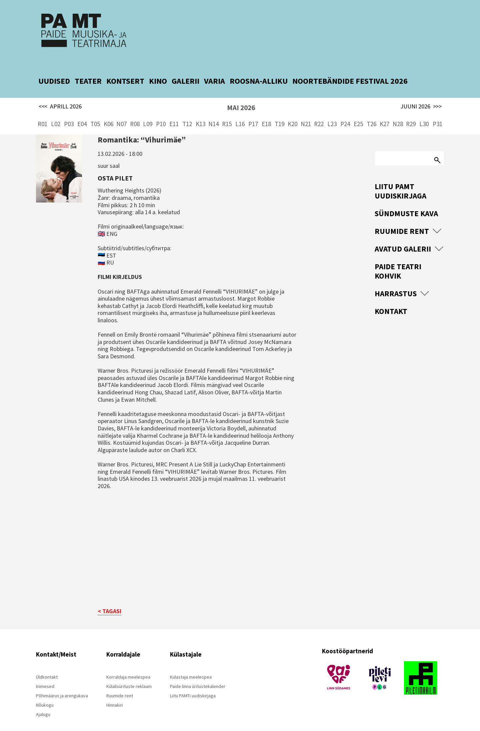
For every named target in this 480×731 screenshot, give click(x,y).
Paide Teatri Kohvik (398, 260)
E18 (266, 113)
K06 (108, 113)
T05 (95, 113)
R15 (227, 113)
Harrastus (396, 283)
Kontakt (391, 301)
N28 (398, 113)
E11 (174, 113)
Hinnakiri (114, 695)
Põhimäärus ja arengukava (62, 685)
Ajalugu (43, 704)
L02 (55, 113)
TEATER (88, 70)
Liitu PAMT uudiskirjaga (400, 180)
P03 (69, 113)
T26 (371, 113)
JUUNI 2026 (421, 96)
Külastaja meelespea (191, 667)
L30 (424, 113)
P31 (437, 113)
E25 (358, 113)
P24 (345, 113)
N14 (213, 113)
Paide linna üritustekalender (197, 676)
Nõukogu (45, 695)
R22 (319, 113)
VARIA (214, 70)
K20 (292, 113)
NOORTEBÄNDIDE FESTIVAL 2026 (350, 70)
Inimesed (45, 676)
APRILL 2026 (60, 96)
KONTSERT (125, 70)
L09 (147, 113)
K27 (384, 113)
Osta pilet (115, 167)
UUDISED (54, 70)
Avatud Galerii (403, 238)
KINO (158, 70)
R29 (411, 113)
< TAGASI (109, 601)
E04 (82, 113)
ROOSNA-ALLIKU (259, 70)
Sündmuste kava (406, 203)
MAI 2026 (241, 97)
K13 (200, 113)
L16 (240, 113)
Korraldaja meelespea (128, 667)
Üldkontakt (47, 667)
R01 (42, 113)
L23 (332, 113)
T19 (279, 113)
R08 (135, 113)
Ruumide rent (402, 221)
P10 (161, 113)
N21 (306, 113)
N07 (121, 113)
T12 (187, 113)
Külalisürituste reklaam (129, 676)
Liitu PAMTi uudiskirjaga (193, 685)
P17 (253, 113)
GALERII (185, 70)
